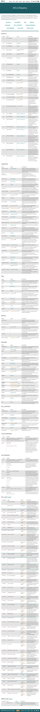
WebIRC (12, 398)
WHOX (18, 46)
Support (28, 1)
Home (10, 1)
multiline (12, 239)
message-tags (13, 225)
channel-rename (14, 191)
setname (22, 674)
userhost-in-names (14, 269)
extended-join (13, 211)
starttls (18, 50)
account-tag (13, 178)
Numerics (8, 22)
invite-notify (13, 216)
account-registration (14, 173)
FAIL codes (20, 28)
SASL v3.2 (23, 113)
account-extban (13, 411)
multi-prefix (13, 235)
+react (12, 301)
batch (12, 184)
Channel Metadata (30, 25)
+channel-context (14, 311)
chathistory (13, 195)
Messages (7, 25)
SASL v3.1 (19, 113)
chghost (12, 197)
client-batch (23, 524)
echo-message (13, 201)
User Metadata (10, 28)
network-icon (13, 430)
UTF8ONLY (23, 505)
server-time (13, 257)
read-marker (13, 250)
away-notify (13, 181)
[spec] (9, 497)
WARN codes (30, 28)
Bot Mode (18, 43)
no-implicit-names (14, 244)
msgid (12, 290)
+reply (12, 305)
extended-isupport (14, 208)
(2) (33, 41)
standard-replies (14, 262)
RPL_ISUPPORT (18, 25)
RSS (18, 710)
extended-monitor (14, 214)
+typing (12, 308)
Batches (32, 22)
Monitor (18, 64)
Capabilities (17, 22)
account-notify (13, 168)
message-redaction (14, 222)
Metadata (18, 80)
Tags (25, 22)
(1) (32, 41)
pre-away (12, 247)
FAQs (17, 1)
